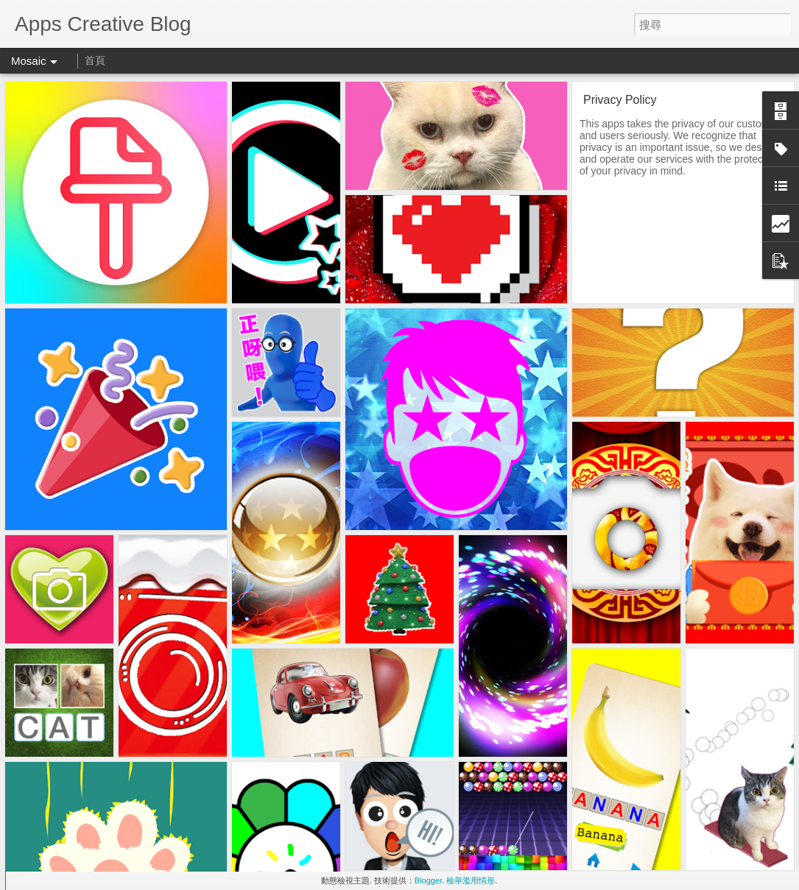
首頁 (95, 60)
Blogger (428, 880)
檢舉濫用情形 (470, 880)
